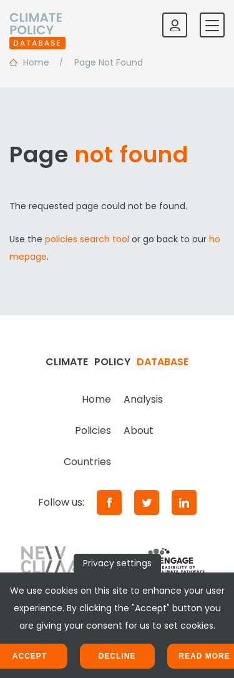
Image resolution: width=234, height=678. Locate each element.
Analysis (143, 399)
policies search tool (87, 239)
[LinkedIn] (184, 502)
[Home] (37, 24)
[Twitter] (146, 502)
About (139, 430)
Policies (93, 430)
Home (96, 399)
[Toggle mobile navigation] (212, 24)
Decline (117, 656)
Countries (87, 461)
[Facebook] (109, 502)
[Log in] (174, 24)
